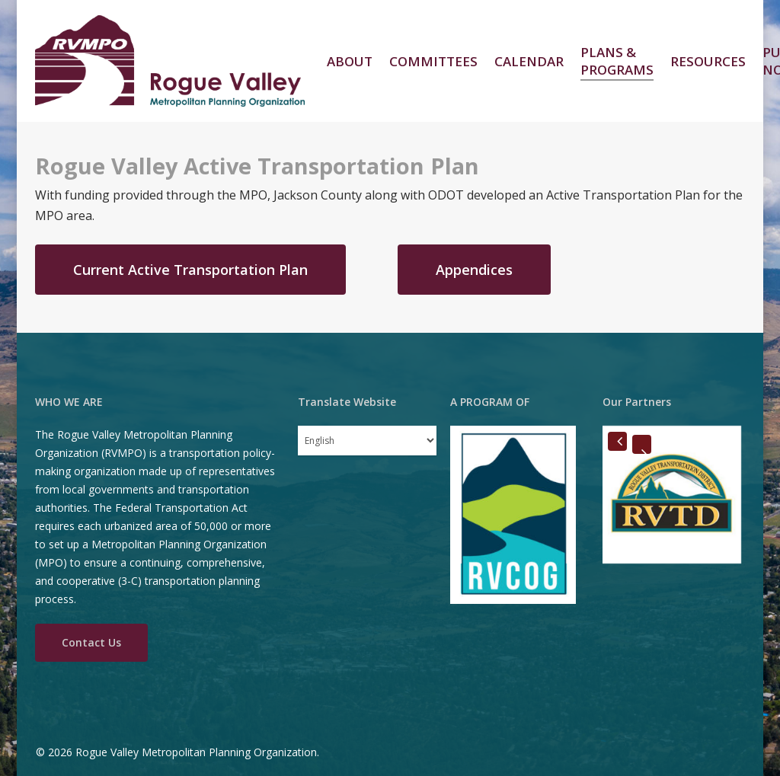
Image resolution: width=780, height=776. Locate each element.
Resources (708, 61)
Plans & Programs (617, 60)
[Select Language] (367, 440)
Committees (433, 61)
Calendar (529, 61)
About (349, 61)
